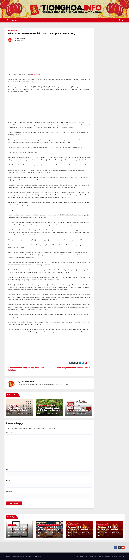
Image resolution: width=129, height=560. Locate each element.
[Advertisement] (49, 59)
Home (14, 20)
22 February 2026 (15, 532)
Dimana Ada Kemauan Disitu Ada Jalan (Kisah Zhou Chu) (41, 33)
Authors (107, 556)
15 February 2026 (105, 532)
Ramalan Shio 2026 (72, 524)
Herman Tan (21, 38)
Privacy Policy (92, 556)
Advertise (101, 556)
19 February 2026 (45, 532)
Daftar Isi (114, 556)
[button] (119, 20)
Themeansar (37, 556)
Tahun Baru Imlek (54, 524)
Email (8, 480)
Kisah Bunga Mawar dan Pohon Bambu (73, 368)
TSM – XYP (122, 556)
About (81, 556)
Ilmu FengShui (41, 405)
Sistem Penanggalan (43, 524)
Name (9, 469)
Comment (10, 432)
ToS (86, 556)
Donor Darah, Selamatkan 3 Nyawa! (78, 409)
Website (9, 491)
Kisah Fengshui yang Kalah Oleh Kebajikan (48, 409)
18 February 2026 (75, 532)
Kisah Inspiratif (13, 30)
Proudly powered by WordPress (13, 556)
